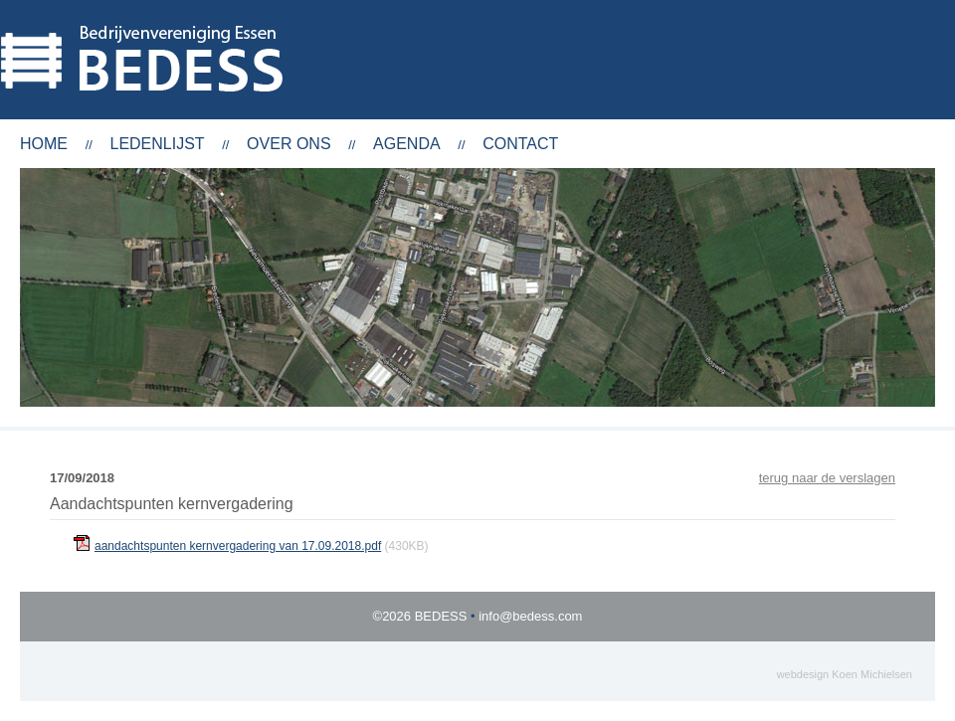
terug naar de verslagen (827, 477)
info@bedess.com (530, 616)
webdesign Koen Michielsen (844, 674)
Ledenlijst (156, 143)
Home (44, 143)
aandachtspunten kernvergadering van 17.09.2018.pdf (238, 546)
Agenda (407, 143)
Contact (520, 143)
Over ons (288, 143)
